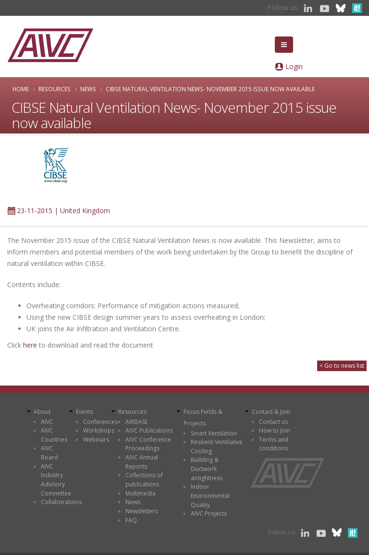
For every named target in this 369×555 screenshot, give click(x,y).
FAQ (131, 520)
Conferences (100, 422)
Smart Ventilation (214, 433)
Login (294, 66)
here (30, 345)
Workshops (98, 430)
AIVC (47, 422)
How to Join (274, 430)
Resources (54, 89)
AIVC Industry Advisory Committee (56, 479)
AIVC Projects (209, 513)
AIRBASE (136, 422)
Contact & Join (271, 412)
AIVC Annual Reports (141, 462)
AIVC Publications (148, 430)
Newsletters (141, 511)
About (42, 412)
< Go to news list (342, 366)
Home (20, 89)
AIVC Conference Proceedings (148, 444)
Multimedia (140, 493)
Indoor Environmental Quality (210, 495)
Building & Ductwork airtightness (206, 469)
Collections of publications (144, 479)
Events (84, 412)
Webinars (96, 439)
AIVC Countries (54, 435)
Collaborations (61, 502)
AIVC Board (49, 452)
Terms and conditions (273, 444)
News (88, 89)
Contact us (273, 422)
